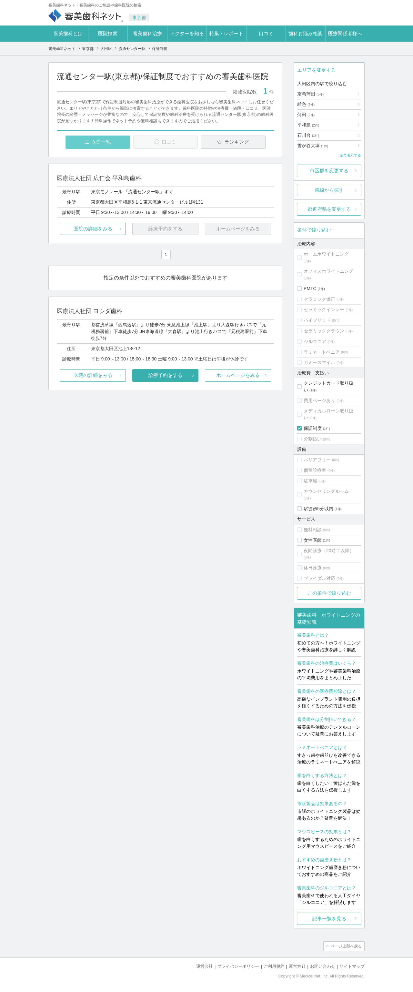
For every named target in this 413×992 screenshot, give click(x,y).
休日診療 (313, 567)
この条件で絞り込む (329, 593)
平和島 (308, 124)
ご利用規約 (274, 966)
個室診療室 (315, 470)
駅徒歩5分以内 (318, 508)
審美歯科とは (68, 33)
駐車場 (310, 480)
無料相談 (313, 529)
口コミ (266, 33)
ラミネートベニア (322, 352)
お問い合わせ (322, 966)
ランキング (237, 142)
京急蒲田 (310, 93)
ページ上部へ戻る (346, 946)
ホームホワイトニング (326, 254)
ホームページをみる (238, 375)
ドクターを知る (187, 33)
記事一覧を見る (329, 918)
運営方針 (297, 966)
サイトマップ (352, 966)
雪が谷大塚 (312, 145)
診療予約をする (165, 375)
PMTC (310, 288)
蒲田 (306, 114)
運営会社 (204, 966)
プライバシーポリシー (238, 966)
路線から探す (329, 190)
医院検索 (107, 33)
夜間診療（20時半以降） (329, 550)
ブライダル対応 (319, 578)
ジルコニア (315, 341)
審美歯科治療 (147, 33)
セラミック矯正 (319, 299)
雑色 (306, 104)
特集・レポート (226, 33)
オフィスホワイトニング (328, 271)
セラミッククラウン (324, 330)
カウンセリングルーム (326, 491)
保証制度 (313, 428)
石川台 (308, 135)
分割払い (313, 438)
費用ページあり (319, 400)
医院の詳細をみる (93, 228)
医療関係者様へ (345, 33)
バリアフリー (317, 459)
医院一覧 (101, 142)
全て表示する (350, 155)
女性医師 (313, 540)
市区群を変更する (329, 170)
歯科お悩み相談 (305, 33)
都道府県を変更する (329, 209)
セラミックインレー (324, 309)
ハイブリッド (317, 320)
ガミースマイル (319, 362)
